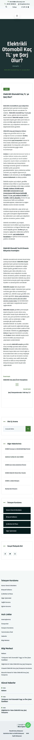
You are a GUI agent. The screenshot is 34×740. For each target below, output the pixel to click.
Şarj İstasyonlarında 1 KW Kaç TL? (19, 392)
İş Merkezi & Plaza (12, 524)
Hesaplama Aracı (24, 4)
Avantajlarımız (6, 619)
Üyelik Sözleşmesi (17, 736)
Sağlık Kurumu (6, 602)
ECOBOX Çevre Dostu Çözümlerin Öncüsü (15, 465)
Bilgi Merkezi (5, 640)
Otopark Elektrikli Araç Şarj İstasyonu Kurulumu (16, 668)
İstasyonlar (5, 624)
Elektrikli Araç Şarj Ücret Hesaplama (15, 380)
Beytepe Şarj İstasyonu (11, 489)
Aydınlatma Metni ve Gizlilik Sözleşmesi (13, 733)
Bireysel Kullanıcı (11, 517)
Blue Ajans (21, 727)
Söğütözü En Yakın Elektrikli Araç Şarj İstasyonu (16, 664)
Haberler (4, 636)
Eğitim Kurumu (6, 606)
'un (6, 175)
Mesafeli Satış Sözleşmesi (16, 731)
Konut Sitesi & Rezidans (14, 510)
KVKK (27, 733)
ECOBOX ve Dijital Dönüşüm (12, 481)
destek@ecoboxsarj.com (16, 1)
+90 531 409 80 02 (10, 4)
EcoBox (6, 89)
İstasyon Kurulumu (7, 628)
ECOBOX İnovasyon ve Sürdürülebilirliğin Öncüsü (17, 449)
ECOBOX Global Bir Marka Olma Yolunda (15, 473)
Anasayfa (16, 66)
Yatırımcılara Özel (7, 632)
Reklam (3, 653)
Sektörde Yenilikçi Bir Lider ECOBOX (14, 457)
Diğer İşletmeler (11, 531)
